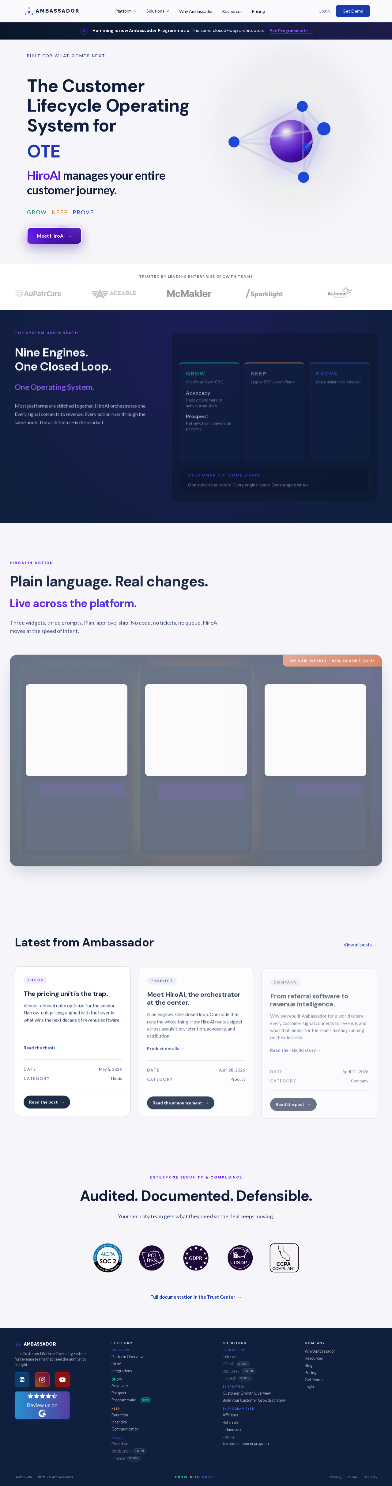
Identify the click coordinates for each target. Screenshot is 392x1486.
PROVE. (84, 212)
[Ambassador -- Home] (60, 11)
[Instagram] (42, 1379)
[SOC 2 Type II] (108, 1258)
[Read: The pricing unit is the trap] (72, 1047)
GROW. (38, 212)
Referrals (231, 1422)
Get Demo (353, 10)
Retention (119, 1415)
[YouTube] (62, 1379)
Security (370, 1477)
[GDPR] (196, 1258)
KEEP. (61, 212)
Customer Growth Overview (247, 1393)
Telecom (230, 1356)
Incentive (119, 1422)
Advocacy (119, 1385)
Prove (117, 1437)
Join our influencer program (246, 1443)
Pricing (258, 11)
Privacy (335, 1477)
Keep (115, 1408)
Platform (126, 10)
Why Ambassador (196, 11)
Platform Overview (127, 1356)
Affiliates (230, 1415)
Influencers (232, 1429)
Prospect (118, 1393)
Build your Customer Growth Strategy (254, 1400)
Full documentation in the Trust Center (196, 1297)
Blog (308, 1365)
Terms (353, 1477)
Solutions (158, 10)
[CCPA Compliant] (284, 1258)
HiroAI (117, 1364)
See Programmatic (291, 30)
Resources (232, 11)
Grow (116, 1379)
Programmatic (131, 1400)
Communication (125, 1429)
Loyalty (229, 1436)
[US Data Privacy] (240, 1258)
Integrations (121, 1371)
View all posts (360, 944)
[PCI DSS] (152, 1258)
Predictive (119, 1444)
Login (324, 10)
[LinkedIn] (22, 1379)
